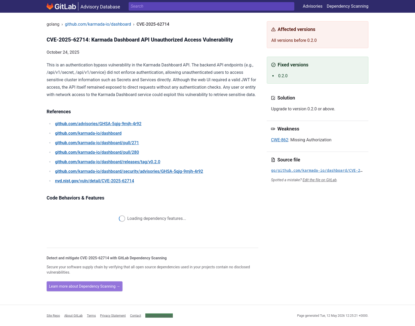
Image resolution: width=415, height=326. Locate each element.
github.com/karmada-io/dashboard (98, 24)
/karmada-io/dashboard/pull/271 (97, 142)
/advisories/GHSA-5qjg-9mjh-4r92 (98, 123)
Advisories (313, 6)
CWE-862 (279, 139)
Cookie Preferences (159, 315)
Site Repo (53, 315)
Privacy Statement (113, 315)
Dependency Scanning (347, 6)
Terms (91, 315)
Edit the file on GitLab (319, 180)
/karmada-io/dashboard (88, 133)
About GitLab (73, 315)
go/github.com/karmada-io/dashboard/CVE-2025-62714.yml (330, 170)
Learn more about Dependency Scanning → (84, 286)
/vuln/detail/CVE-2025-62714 (94, 180)
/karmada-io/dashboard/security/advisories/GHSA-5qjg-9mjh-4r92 (129, 171)
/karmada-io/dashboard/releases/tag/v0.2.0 (107, 161)
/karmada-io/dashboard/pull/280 (97, 152)
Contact (135, 315)
